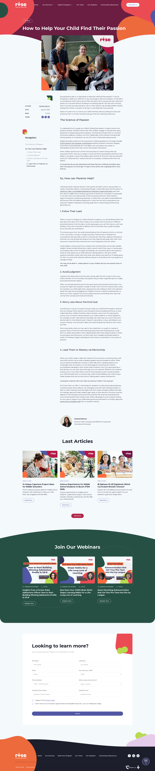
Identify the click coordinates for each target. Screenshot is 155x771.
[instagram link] (133, 755)
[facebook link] (129, 755)
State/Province (83, 690)
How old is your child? (86, 670)
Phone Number (37, 680)
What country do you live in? (88, 680)
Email (33, 670)
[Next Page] (77, 516)
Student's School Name (39, 690)
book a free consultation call (70, 401)
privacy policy (50, 700)
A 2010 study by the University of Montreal (75, 143)
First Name (35, 661)
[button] (48, 5)
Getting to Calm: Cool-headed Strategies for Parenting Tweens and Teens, (86, 191)
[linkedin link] (138, 755)
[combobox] (36, 684)
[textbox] (101, 684)
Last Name (82, 661)
